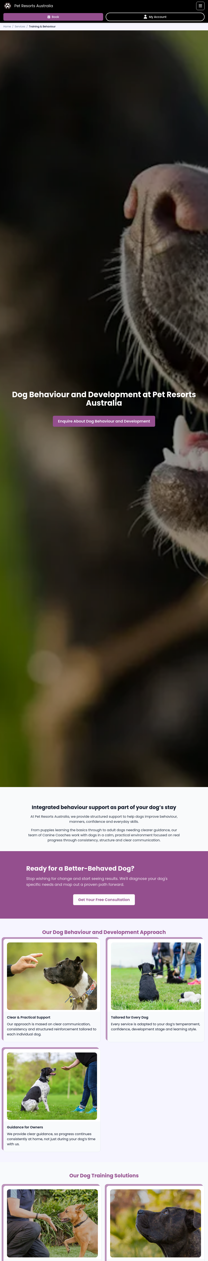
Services (20, 26)
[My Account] (155, 17)
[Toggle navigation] (200, 6)
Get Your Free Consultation (104, 901)
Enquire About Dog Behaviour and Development (104, 422)
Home (7, 26)
